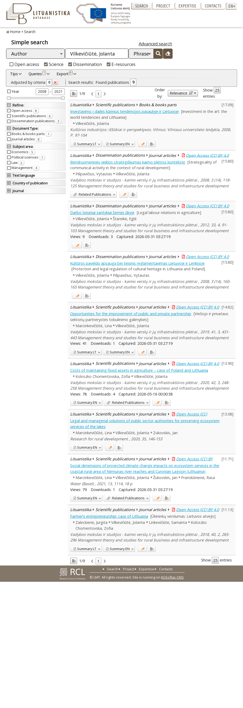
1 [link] (98, 93)
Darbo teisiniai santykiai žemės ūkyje (102, 212)
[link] (92, 94)
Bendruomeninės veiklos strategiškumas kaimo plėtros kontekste (127, 162)
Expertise (187, 5)
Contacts (213, 5)
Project (163, 5)
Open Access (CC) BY (194, 458)
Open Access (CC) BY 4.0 (207, 155)
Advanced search (155, 44)
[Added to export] (152, 144)
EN (117, 143)
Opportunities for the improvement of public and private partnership (130, 313)
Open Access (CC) (191, 414)
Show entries (212, 93)
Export (65, 73)
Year (15, 91)
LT (85, 143)
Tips (14, 73)
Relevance (181, 93)
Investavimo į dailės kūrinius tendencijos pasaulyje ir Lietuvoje (124, 111)
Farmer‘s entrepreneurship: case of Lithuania (109, 516)
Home (15, 31)
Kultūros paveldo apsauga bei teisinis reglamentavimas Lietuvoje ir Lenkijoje (137, 263)
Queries (37, 73)
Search (141, 5)
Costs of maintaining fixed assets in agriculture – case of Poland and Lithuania (139, 370)
